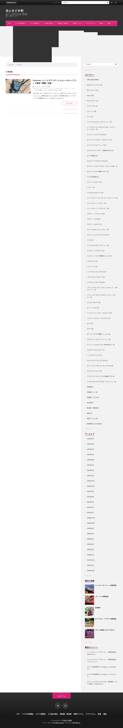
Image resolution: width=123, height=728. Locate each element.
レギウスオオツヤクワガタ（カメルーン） (100, 381)
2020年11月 (91, 518)
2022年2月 (90, 470)
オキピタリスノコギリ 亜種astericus (99, 150)
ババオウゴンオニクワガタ (95, 272)
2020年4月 (90, 544)
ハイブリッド (67, 88)
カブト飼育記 (34, 23)
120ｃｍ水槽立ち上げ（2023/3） (105, 630)
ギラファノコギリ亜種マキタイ (97, 171)
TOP (9, 23)
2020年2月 (90, 549)
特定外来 (55, 90)
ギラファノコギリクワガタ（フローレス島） (101, 166)
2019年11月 (91, 560)
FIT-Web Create (58, 723)
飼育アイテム (77, 23)
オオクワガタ (38, 88)
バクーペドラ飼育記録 (101, 596)
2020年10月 (91, 523)
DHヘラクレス (91, 90)
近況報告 (97, 607)
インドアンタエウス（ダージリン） (98, 122)
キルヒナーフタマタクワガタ (96, 161)
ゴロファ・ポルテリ (93, 224)
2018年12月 (91, 570)
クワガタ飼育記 (20, 23)
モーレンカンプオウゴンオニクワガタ (99, 366)
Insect (44, 86)
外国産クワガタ (42, 90)
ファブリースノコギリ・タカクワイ (98, 313)
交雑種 (48, 86)
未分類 (89, 402)
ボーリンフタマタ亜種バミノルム (97, 334)
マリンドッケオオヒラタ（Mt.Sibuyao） (100, 344)
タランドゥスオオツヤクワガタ (97, 235)
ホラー (89, 329)
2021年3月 (90, 502)
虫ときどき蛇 (14, 10)
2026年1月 (90, 438)
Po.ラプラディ (91, 101)
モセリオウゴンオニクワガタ (96, 360)
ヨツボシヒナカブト (93, 371)
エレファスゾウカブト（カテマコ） (98, 140)
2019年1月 (90, 565)
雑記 (109, 23)
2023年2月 (90, 454)
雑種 (60, 90)
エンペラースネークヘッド (95, 145)
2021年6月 (90, 497)
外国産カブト (91, 392)
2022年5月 (90, 465)
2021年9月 (90, 491)
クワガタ (45, 88)
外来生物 (50, 90)
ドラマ (89, 240)
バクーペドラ (91, 266)
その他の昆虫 (48, 23)
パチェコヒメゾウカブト (95, 277)
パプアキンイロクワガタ (95, 282)
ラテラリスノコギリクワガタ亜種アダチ (100, 376)
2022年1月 (90, 475)
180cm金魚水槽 (92, 79)
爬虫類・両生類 (63, 23)
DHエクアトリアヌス (93, 85)
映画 (101, 23)
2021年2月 (90, 507)
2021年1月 (90, 512)
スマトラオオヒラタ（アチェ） (97, 229)
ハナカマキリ (91, 261)
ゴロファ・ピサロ (92, 219)
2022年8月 (90, 460)
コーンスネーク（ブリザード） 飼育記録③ (101, 652)
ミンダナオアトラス (93, 355)
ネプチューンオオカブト (95, 250)
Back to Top (61, 696)
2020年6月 (90, 533)
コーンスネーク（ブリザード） (97, 208)
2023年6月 (90, 444)
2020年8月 (90, 528)
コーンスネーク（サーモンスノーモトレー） (101, 198)
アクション (90, 111)
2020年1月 (90, 555)
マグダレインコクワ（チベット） (97, 339)
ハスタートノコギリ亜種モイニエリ (98, 256)
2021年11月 (91, 481)
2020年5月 (90, 539)
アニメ (89, 116)
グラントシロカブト (93, 182)
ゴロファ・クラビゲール (95, 214)
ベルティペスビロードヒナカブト (97, 318)
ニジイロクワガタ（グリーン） (97, 245)
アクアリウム (90, 23)
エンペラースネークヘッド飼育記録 (65, 2)
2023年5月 (90, 449)
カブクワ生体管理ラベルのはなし (97, 667)
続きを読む (69, 103)
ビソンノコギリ (92, 307)
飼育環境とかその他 (93, 424)
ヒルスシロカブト (92, 302)
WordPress (76, 723)
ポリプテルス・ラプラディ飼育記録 (105, 619)
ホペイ (89, 323)
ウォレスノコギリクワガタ (95, 134)
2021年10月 (91, 486)
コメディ (90, 187)
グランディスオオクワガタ (55, 88)
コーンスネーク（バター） (95, 203)
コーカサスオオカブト (94, 192)
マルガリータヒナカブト (95, 350)
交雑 (36, 90)
